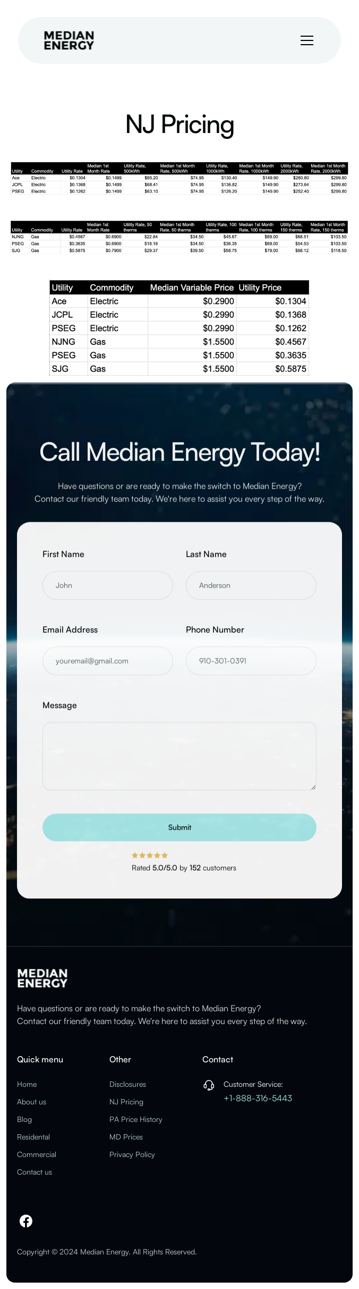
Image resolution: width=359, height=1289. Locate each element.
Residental (33, 1136)
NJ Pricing (126, 1101)
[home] (69, 40)
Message (59, 714)
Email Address (70, 638)
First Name (63, 563)
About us (31, 1101)
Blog (24, 1119)
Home (27, 1083)
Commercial (36, 1154)
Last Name (206, 563)
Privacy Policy (132, 1154)
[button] (304, 40)
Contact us (34, 1171)
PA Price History (136, 1119)
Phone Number (215, 638)
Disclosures (127, 1083)
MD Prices (126, 1136)
